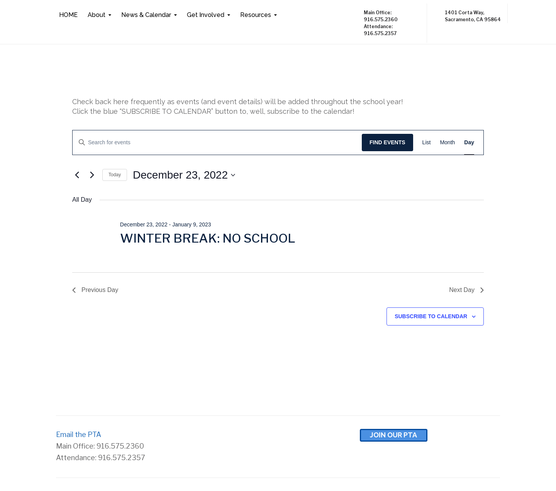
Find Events (387, 142)
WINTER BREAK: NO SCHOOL (207, 238)
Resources (255, 15)
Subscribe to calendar (431, 316)
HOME (68, 15)
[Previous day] (76, 175)
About (96, 15)
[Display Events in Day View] (469, 142)
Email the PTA (78, 434)
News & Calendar (146, 15)
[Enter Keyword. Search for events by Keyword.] (217, 142)
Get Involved (205, 15)
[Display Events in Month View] (447, 142)
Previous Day (95, 290)
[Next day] (92, 175)
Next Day (466, 290)
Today (114, 174)
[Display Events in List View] (426, 142)
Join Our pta (393, 435)
